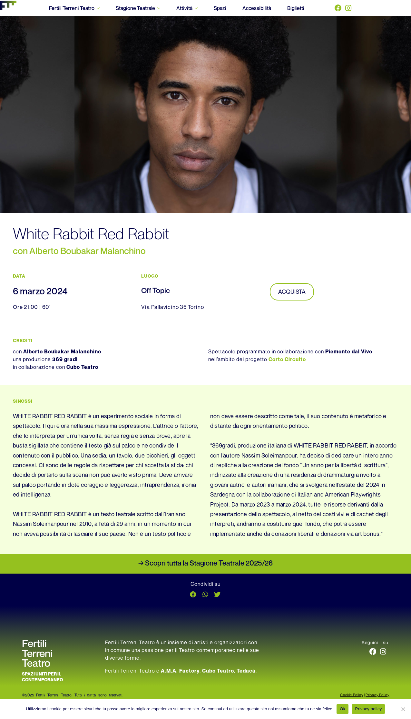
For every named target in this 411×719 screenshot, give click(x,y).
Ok (342, 708)
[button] (193, 596)
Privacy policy (368, 708)
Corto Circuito (287, 360)
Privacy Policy (377, 696)
